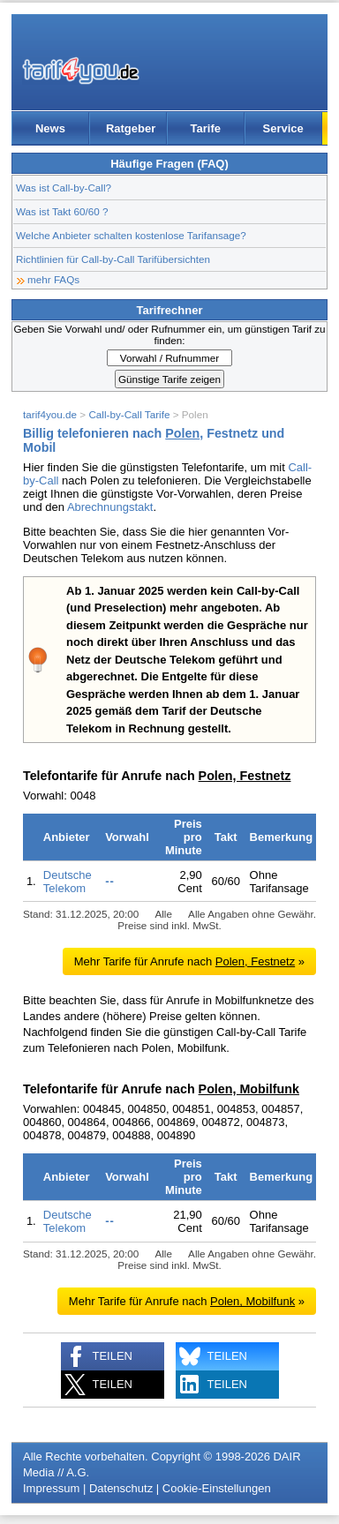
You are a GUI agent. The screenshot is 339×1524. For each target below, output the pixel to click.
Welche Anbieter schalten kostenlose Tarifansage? (131, 235)
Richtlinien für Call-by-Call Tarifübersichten (113, 259)
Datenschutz (121, 1488)
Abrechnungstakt (110, 507)
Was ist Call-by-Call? (63, 187)
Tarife (206, 128)
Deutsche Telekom (67, 881)
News (50, 128)
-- (110, 881)
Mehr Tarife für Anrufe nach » (189, 961)
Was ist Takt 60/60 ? (62, 211)
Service (283, 128)
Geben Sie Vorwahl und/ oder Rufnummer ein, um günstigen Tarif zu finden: (169, 334)
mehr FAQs (53, 279)
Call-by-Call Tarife (129, 414)
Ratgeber (130, 128)
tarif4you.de (50, 414)
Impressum (51, 1488)
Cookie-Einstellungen (216, 1488)
